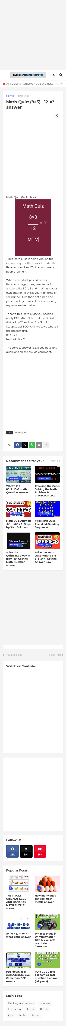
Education (14, 1009)
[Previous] (57, 83)
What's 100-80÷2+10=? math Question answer (17, 489)
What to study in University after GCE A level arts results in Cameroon (45, 940)
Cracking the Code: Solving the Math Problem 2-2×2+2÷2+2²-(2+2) (47, 490)
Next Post (55, 654)
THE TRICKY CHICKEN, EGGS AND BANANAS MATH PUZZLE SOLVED (16, 902)
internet (35, 1015)
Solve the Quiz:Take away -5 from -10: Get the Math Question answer (18, 559)
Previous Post (13, 654)
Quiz (11, 1015)
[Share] (57, 115)
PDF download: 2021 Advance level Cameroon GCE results (18, 976)
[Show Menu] (5, 75)
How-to (30, 1009)
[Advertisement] (33, 35)
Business (44, 1003)
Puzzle (44, 1009)
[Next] (61, 83)
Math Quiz (23, 96)
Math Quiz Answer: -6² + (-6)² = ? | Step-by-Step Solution (18, 524)
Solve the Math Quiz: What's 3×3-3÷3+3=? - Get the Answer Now (46, 557)
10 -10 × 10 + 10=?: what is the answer (18, 935)
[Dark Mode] (54, 75)
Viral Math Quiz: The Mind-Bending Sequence (47, 524)
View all (55, 461)
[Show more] (46, 445)
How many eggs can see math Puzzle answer (45, 899)
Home (10, 96)
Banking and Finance (21, 1003)
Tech (22, 1015)
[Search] (61, 75)
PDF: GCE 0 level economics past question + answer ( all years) (47, 976)
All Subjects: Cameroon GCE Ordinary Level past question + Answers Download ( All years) (30, 83)
